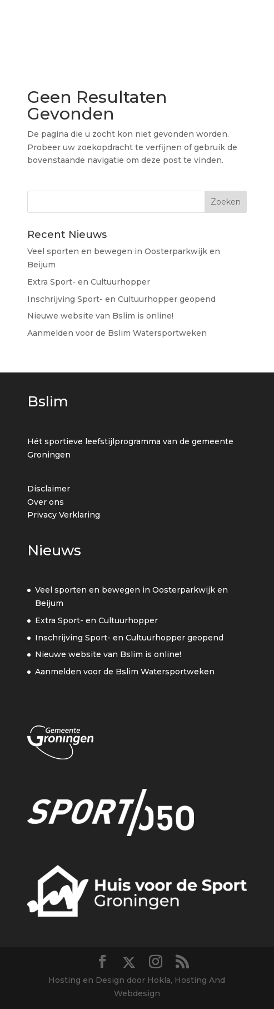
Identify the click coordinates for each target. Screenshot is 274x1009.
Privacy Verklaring (63, 515)
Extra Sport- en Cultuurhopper (88, 282)
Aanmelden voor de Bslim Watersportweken (117, 333)
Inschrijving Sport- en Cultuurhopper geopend (121, 299)
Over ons (45, 502)
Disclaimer (48, 489)
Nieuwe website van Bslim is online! (100, 316)
